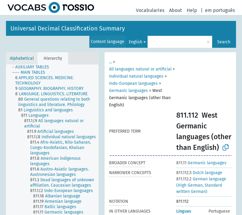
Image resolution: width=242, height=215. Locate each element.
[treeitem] (33, 67)
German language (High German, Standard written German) (201, 185)
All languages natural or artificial (140, 69)
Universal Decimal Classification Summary (67, 28)
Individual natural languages (136, 76)
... (110, 61)
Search (223, 41)
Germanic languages (128, 90)
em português (220, 10)
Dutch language (199, 172)
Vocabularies (150, 10)
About (175, 10)
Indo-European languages (133, 83)
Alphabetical (22, 58)
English (135, 41)
